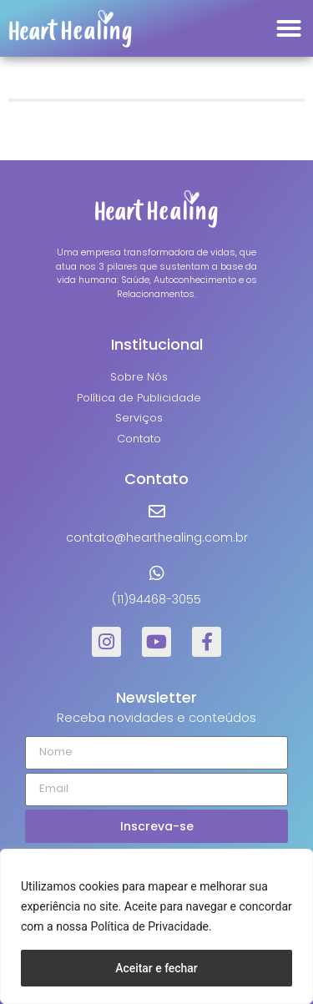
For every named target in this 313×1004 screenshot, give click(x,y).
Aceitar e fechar (156, 968)
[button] (289, 28)
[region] (156, 926)
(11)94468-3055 (156, 599)
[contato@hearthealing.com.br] (157, 511)
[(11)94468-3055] (157, 573)
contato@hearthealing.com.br (157, 537)
